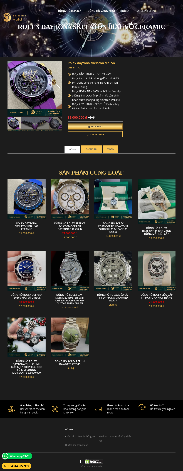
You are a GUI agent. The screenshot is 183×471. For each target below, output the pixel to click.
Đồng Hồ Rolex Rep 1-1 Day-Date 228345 (70, 363)
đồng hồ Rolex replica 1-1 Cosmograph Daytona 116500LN (69, 226)
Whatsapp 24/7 (19, 456)
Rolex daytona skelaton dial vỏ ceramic (26, 226)
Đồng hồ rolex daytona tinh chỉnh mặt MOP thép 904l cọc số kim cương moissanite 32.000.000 (26, 367)
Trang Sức (39, 19)
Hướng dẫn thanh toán (76, 445)
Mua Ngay (95, 126)
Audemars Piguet (147, 6)
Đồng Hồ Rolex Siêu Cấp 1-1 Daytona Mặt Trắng (156, 296)
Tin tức (76, 19)
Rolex (99, 6)
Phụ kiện (59, 19)
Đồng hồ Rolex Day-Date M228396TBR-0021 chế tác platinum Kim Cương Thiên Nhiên (69, 299)
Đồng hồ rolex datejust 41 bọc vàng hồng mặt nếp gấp (156, 231)
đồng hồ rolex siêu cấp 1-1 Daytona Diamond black (113, 297)
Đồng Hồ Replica (43, 6)
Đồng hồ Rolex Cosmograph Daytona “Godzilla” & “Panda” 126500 (113, 228)
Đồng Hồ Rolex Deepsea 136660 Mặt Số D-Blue (26, 296)
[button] (58, 88)
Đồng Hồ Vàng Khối (74, 6)
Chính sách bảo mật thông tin (80, 436)
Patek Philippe (119, 6)
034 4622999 (95, 134)
